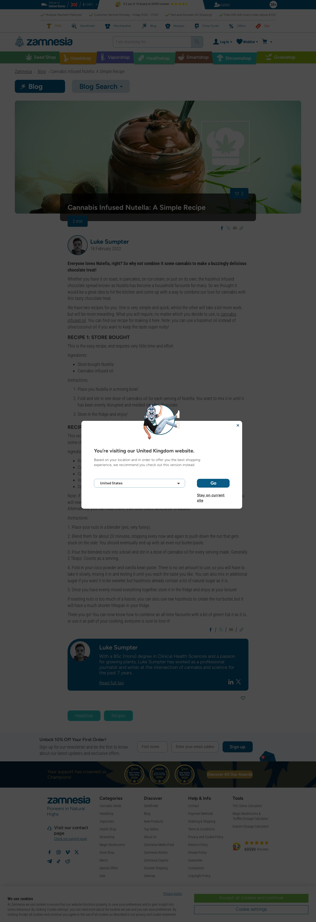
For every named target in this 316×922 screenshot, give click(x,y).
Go (213, 483)
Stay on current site (211, 495)
